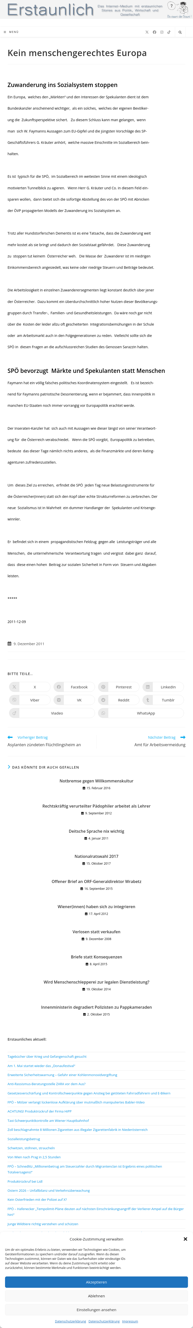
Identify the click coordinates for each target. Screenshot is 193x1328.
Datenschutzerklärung (70, 1321)
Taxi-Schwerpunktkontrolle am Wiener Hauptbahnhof (48, 1120)
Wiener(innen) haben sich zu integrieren (96, 906)
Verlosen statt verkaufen (96, 932)
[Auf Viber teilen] (30, 700)
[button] (185, 1239)
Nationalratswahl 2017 (96, 856)
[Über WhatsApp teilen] (141, 713)
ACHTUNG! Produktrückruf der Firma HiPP (40, 1111)
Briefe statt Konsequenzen (96, 957)
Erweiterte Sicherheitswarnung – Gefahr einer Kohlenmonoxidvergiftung (62, 1075)
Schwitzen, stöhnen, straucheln (31, 1148)
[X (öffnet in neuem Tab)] (147, 32)
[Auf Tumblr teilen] (163, 700)
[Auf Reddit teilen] (118, 700)
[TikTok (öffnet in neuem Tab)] (168, 32)
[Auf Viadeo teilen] (52, 713)
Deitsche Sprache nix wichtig (96, 831)
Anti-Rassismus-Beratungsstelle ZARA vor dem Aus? (46, 1084)
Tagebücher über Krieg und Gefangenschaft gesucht (47, 1056)
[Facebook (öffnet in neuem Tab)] (154, 32)
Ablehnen (96, 1295)
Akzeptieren (96, 1282)
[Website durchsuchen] (180, 32)
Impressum (130, 1321)
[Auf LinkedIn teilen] (163, 687)
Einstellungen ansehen (96, 1309)
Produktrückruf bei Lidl (25, 1181)
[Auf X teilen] (30, 687)
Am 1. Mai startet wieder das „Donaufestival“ (41, 1066)
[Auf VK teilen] (74, 700)
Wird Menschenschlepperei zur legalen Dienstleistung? (97, 982)
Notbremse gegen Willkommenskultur (96, 781)
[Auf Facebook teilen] (74, 687)
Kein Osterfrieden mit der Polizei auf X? (37, 1199)
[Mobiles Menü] (11, 32)
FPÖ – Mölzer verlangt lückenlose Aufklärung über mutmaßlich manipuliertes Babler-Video (76, 1102)
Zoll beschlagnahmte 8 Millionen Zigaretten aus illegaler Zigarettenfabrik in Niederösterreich (78, 1129)
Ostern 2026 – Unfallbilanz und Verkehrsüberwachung (49, 1190)
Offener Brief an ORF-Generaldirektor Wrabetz (96, 881)
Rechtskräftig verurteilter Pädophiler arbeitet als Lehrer (96, 806)
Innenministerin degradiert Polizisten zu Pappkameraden (96, 1007)
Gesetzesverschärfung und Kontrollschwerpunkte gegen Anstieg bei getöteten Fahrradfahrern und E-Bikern (89, 1093)
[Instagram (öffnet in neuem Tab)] (161, 32)
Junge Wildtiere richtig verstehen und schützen (43, 1224)
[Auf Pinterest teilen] (118, 687)
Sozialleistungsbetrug (24, 1139)
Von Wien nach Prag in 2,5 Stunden (34, 1157)
